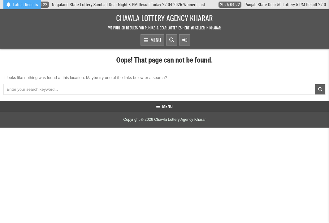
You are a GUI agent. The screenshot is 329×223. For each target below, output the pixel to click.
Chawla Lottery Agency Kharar (164, 17)
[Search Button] (171, 40)
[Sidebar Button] (184, 40)
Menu (152, 40)
